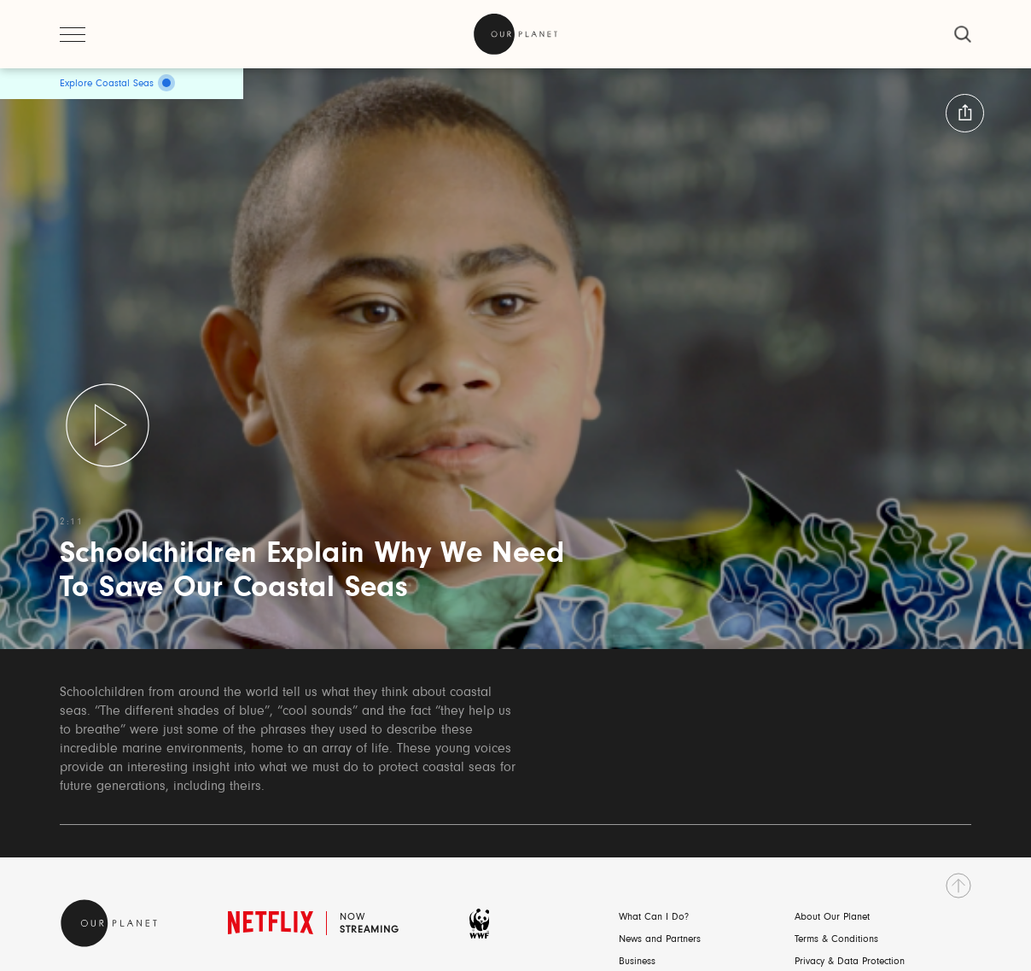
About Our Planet (832, 917)
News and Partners (660, 939)
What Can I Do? (654, 917)
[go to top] (958, 885)
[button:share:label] (965, 113)
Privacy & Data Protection (850, 961)
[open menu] (72, 34)
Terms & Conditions (836, 939)
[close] (962, 34)
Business (637, 961)
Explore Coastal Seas (107, 84)
